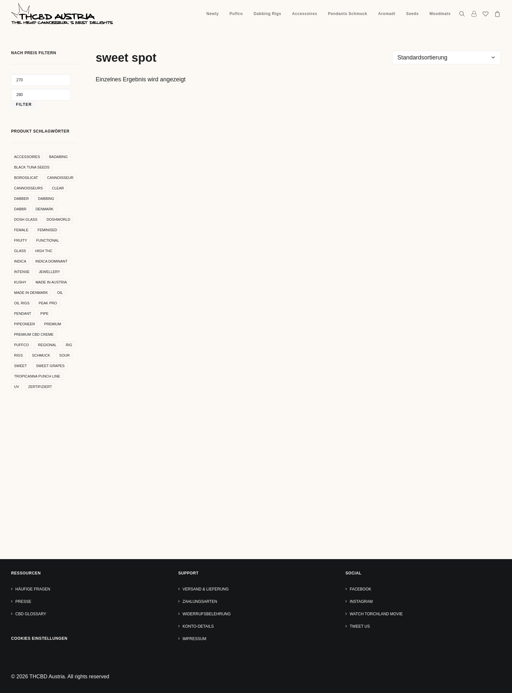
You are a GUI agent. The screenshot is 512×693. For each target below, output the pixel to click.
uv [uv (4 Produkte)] (16, 387)
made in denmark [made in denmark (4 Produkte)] (31, 293)
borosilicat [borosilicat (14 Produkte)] (26, 178)
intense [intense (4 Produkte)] (22, 272)
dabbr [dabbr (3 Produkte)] (20, 209)
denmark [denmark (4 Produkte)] (45, 209)
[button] (463, 13)
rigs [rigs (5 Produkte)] (18, 355)
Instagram (361, 601)
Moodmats (440, 13)
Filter (24, 104)
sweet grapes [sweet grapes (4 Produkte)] (50, 366)
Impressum (194, 639)
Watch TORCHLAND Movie (376, 614)
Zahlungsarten (200, 601)
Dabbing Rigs (267, 13)
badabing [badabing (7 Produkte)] (58, 157)
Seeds (412, 13)
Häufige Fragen (32, 589)
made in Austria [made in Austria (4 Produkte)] (51, 282)
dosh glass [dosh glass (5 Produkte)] (26, 219)
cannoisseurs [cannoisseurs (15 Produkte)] (28, 188)
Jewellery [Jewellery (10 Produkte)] (49, 272)
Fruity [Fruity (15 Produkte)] (20, 240)
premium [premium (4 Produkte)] (52, 324)
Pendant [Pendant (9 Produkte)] (22, 313)
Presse (23, 601)
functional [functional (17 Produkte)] (47, 240)
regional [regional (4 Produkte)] (47, 345)
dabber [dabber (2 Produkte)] (21, 199)
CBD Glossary (30, 614)
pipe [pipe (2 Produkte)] (44, 313)
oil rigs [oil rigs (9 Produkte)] (21, 303)
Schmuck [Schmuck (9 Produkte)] (41, 355)
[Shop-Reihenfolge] (446, 57)
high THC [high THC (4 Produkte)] (44, 251)
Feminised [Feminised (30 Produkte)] (47, 230)
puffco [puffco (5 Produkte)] (21, 345)
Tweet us (360, 626)
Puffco (236, 13)
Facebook (360, 589)
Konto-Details (198, 626)
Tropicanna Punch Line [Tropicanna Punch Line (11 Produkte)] (37, 376)
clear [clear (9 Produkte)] (58, 188)
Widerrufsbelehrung (207, 614)
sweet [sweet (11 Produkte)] (20, 366)
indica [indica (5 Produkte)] (20, 261)
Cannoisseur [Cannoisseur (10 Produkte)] (60, 178)
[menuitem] (212, 13)
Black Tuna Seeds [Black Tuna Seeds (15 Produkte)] (32, 167)
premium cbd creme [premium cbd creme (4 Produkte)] (34, 334)
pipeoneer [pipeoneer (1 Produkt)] (24, 324)
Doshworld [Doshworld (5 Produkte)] (59, 219)
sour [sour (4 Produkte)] (64, 355)
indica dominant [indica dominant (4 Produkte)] (51, 261)
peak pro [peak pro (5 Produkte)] (48, 303)
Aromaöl (386, 13)
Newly (212, 13)
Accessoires (304, 13)
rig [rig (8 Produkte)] (69, 345)
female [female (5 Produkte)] (21, 230)
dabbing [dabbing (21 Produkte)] (46, 199)
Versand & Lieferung (206, 589)
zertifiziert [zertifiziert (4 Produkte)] (40, 387)
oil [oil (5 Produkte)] (60, 293)
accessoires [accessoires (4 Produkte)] (27, 157)
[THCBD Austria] (62, 13)
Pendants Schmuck (347, 13)
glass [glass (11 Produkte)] (20, 251)
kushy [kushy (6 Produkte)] (20, 282)
